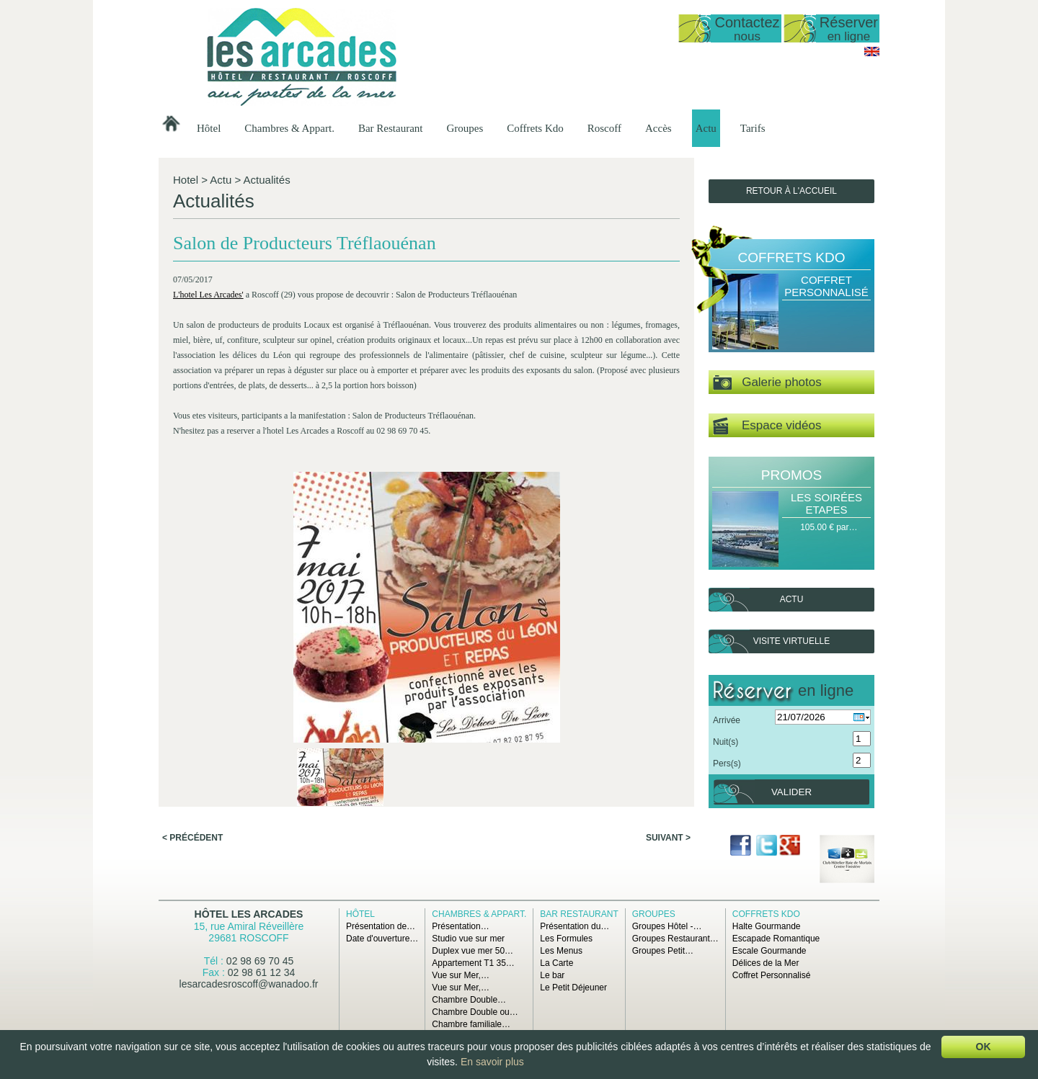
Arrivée (726, 720)
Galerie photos (767, 382)
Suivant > (668, 644)
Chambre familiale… (471, 1024)
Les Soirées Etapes (826, 503)
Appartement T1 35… (473, 963)
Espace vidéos (767, 426)
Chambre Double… (469, 1000)
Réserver (849, 28)
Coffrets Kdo (535, 128)
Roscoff (604, 128)
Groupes (464, 128)
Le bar (552, 975)
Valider (791, 792)
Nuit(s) (725, 742)
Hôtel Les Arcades (249, 914)
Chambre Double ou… (475, 1012)
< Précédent (192, 644)
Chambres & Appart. (289, 128)
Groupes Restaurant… (675, 939)
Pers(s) (727, 763)
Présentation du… (574, 926)
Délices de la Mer (765, 963)
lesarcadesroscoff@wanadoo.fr (249, 984)
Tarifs (753, 128)
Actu (706, 128)
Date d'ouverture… (382, 939)
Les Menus (561, 951)
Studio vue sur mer (468, 939)
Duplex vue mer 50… (472, 951)
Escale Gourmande (769, 951)
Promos (791, 475)
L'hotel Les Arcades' (210, 315)
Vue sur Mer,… (460, 975)
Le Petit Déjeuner (573, 987)
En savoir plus (492, 1061)
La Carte (556, 963)
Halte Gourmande (766, 926)
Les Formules (566, 939)
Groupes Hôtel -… (667, 926)
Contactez (746, 28)
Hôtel (209, 128)
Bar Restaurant (390, 128)
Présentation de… (380, 926)
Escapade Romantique (776, 939)
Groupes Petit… (662, 951)
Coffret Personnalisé (826, 286)
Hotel (185, 180)
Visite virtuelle (791, 641)
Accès (658, 128)
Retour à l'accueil (791, 191)
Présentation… (460, 926)
